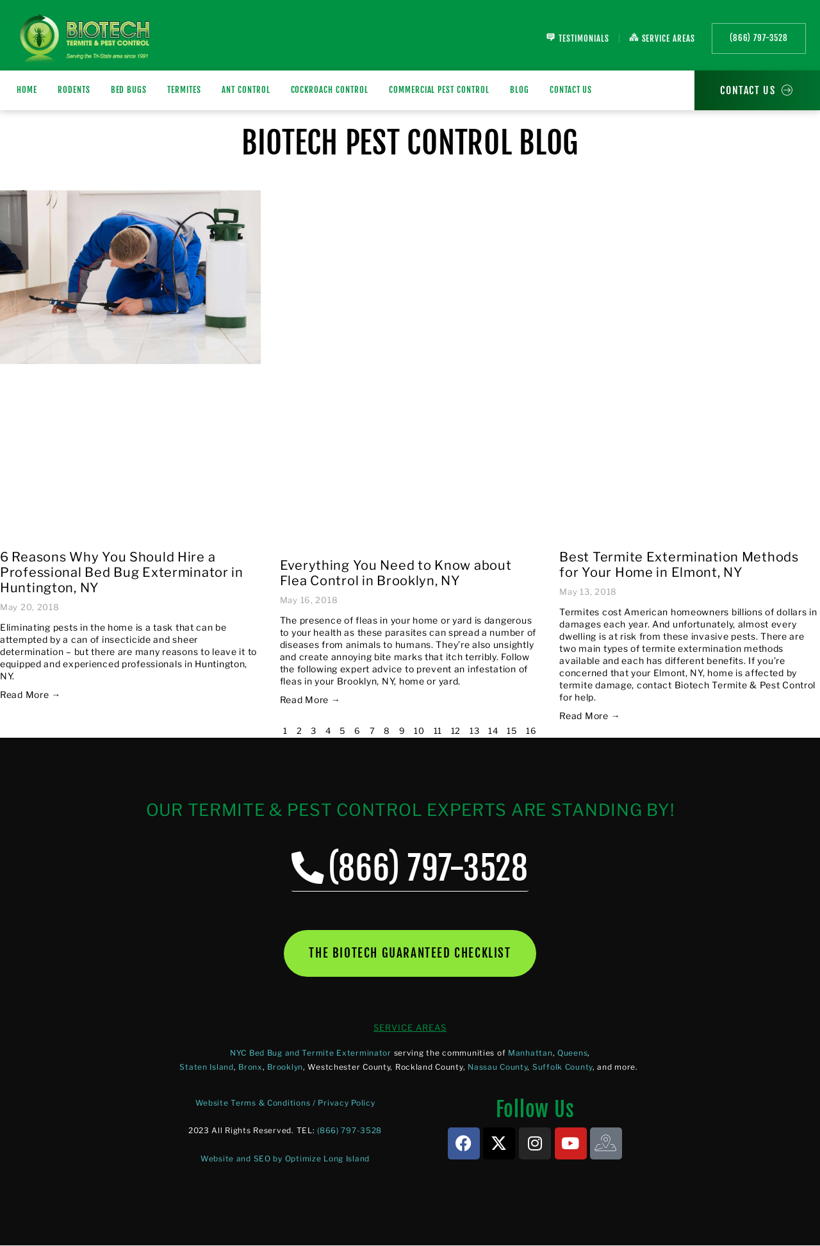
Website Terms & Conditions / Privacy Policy (285, 1103)
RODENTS (74, 90)
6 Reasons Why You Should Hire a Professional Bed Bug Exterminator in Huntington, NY (121, 572)
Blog (519, 90)
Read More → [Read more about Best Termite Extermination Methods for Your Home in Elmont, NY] (589, 715)
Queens (572, 1053)
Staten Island (206, 1067)
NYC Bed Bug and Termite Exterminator (310, 1053)
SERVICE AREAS (410, 1028)
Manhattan (530, 1053)
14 (493, 731)
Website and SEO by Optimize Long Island (285, 1159)
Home (27, 90)
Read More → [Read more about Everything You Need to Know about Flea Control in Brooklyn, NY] (310, 699)
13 (474, 731)
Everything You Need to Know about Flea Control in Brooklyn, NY (396, 573)
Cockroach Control (329, 90)
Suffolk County (562, 1067)
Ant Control (246, 90)
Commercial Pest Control (439, 90)
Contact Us (571, 90)
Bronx (250, 1067)
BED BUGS (129, 90)
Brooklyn (285, 1067)
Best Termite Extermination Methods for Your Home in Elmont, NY (678, 564)
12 (456, 731)
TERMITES (184, 90)
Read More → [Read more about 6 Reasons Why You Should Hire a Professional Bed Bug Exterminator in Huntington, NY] (30, 694)
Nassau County (497, 1067)
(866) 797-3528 (349, 1131)
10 (419, 731)
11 (438, 731)
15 (512, 731)
